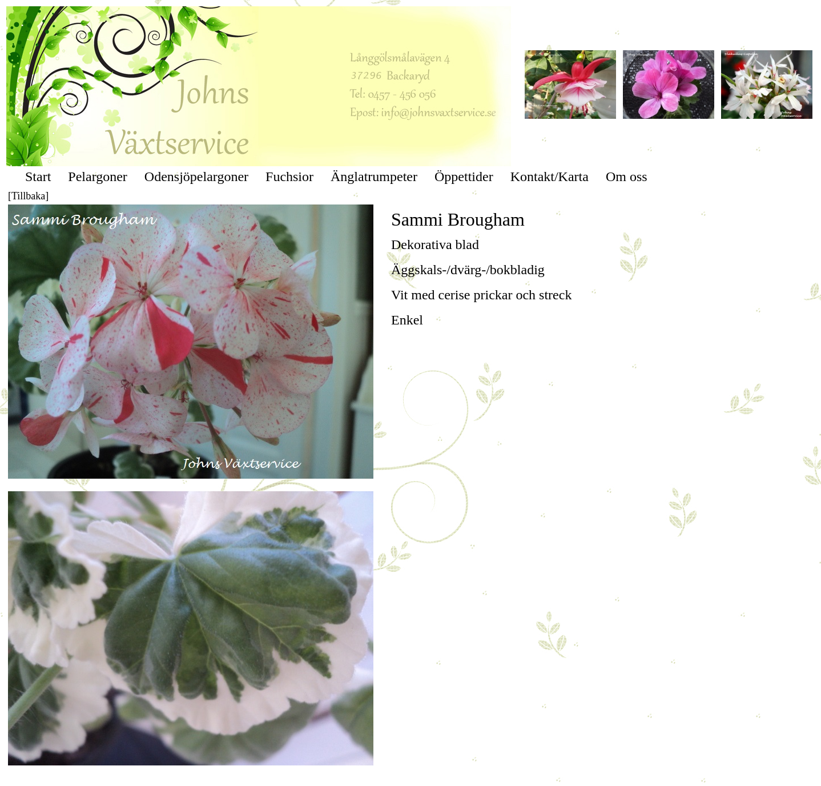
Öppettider (463, 176)
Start (38, 176)
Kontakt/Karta (549, 176)
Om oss (626, 176)
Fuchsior (289, 176)
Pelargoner (97, 176)
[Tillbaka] (28, 196)
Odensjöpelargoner (196, 176)
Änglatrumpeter (374, 176)
